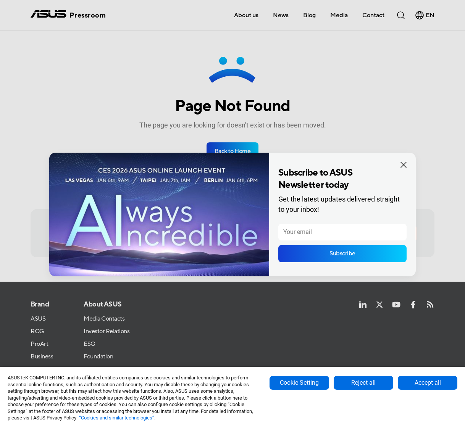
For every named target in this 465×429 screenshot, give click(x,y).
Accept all (428, 382)
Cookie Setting (299, 382)
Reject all (363, 382)
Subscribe (342, 253)
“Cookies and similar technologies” (116, 418)
